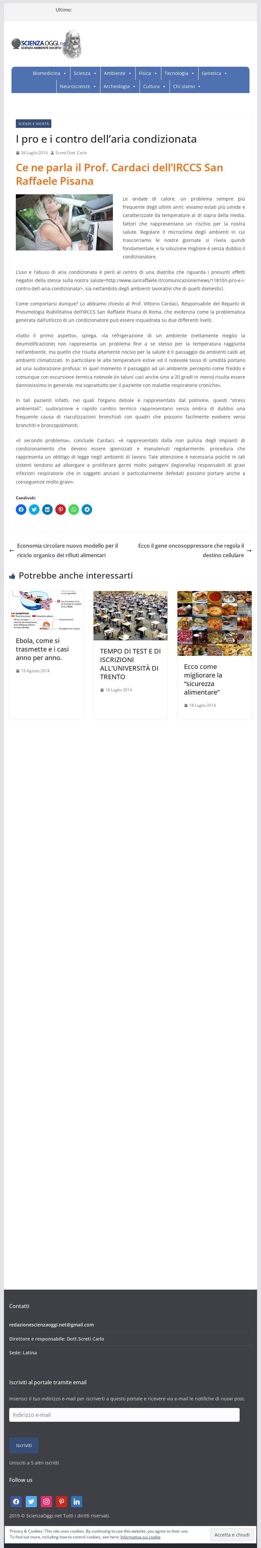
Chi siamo (184, 86)
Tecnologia (176, 73)
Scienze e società (33, 123)
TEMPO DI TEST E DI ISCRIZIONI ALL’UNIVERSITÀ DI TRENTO (130, 664)
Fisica (145, 73)
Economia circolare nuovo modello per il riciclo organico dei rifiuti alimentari (63, 550)
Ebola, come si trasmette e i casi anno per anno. (42, 649)
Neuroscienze (75, 86)
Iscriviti (24, 1445)
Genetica (211, 73)
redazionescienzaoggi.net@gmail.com (51, 1325)
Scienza (82, 73)
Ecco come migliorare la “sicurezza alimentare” (203, 679)
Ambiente (114, 73)
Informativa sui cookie (140, 1537)
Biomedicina (46, 73)
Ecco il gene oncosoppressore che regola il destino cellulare (195, 550)
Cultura (151, 86)
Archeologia (117, 86)
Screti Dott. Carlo (71, 152)
